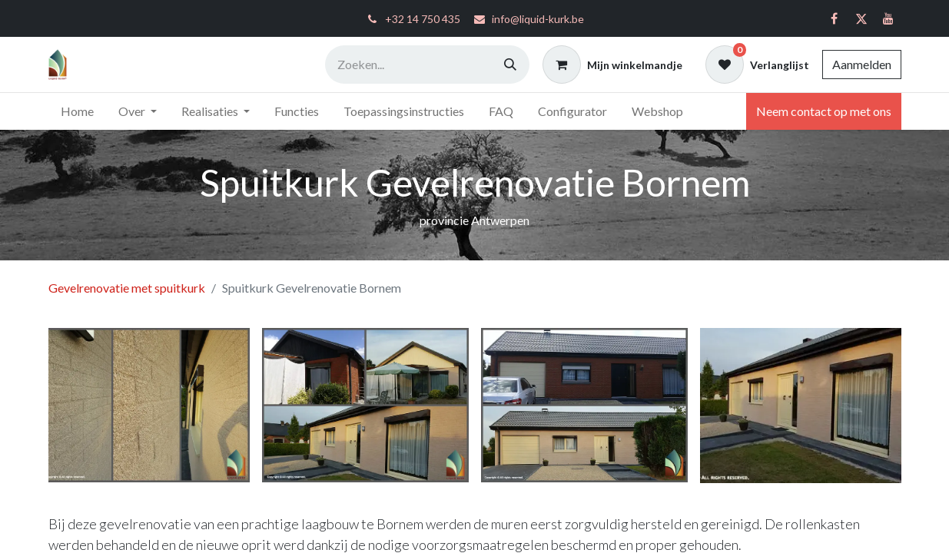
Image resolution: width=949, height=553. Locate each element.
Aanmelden (861, 64)
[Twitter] (861, 18)
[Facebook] (834, 18)
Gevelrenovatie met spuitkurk (126, 287)
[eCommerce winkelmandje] (612, 64)
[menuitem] (77, 111)
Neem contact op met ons (823, 111)
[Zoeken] (510, 64)
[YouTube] (888, 18)
